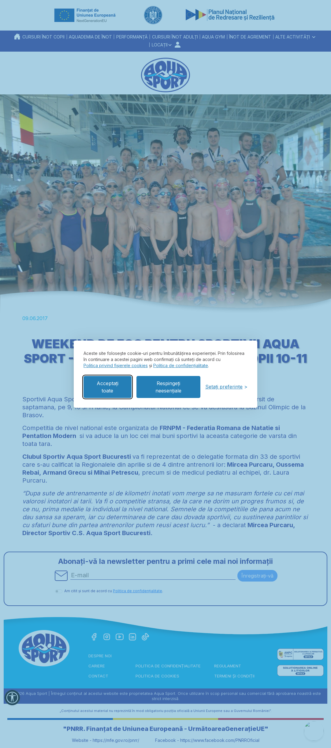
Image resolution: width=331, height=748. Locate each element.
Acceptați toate (107, 387)
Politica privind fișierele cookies (116, 365)
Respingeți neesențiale (168, 387)
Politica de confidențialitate (180, 365)
